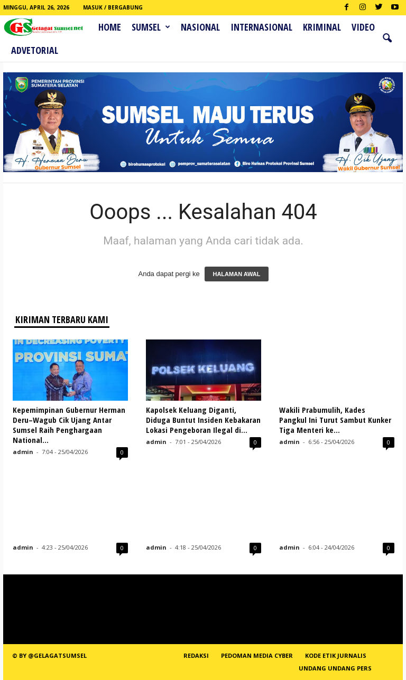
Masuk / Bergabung (113, 7)
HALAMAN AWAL (236, 274)
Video (363, 27)
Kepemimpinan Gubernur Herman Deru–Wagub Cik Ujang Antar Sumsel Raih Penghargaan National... (69, 424)
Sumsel (151, 27)
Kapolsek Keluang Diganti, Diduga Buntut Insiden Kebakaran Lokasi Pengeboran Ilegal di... (203, 419)
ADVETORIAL (34, 50)
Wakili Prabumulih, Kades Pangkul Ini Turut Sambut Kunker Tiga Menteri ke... (335, 419)
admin (23, 452)
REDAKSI (196, 655)
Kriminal (322, 27)
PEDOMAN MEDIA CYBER (257, 655)
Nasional (200, 27)
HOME (109, 27)
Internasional (261, 27)
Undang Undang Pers (335, 668)
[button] (387, 38)
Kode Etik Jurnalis (335, 655)
